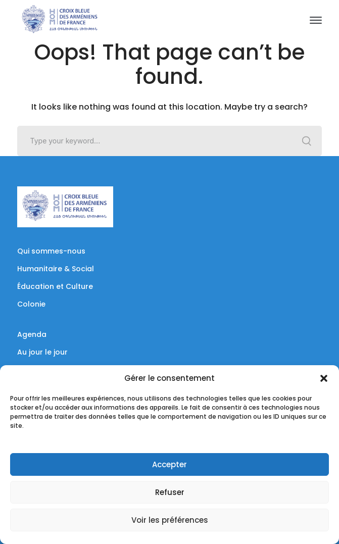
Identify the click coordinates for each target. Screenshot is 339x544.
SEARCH (306, 141)
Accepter (169, 464)
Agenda (31, 334)
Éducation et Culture (55, 286)
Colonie (31, 304)
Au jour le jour (42, 352)
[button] (324, 378)
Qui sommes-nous (51, 251)
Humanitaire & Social (55, 269)
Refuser (169, 492)
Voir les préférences (169, 520)
